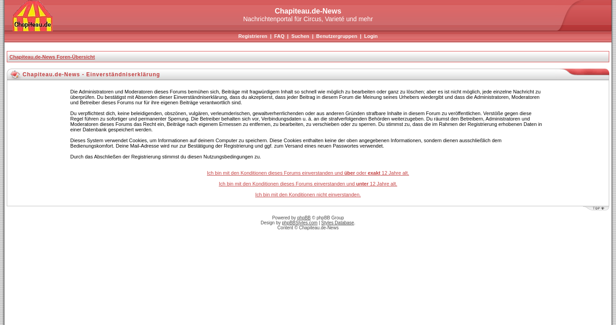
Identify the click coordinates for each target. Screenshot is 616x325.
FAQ (279, 36)
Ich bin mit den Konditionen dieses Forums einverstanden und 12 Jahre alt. (308, 183)
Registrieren (253, 36)
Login (370, 36)
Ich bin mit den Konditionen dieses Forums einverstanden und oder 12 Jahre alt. (308, 173)
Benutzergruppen (336, 36)
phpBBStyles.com (299, 222)
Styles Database (337, 222)
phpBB (304, 217)
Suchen (300, 36)
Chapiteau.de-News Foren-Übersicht (52, 57)
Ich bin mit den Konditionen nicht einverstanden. (308, 194)
